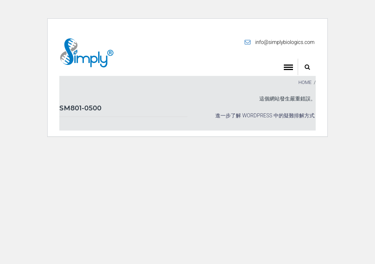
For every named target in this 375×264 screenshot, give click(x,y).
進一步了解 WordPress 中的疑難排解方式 (265, 115)
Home (305, 82)
